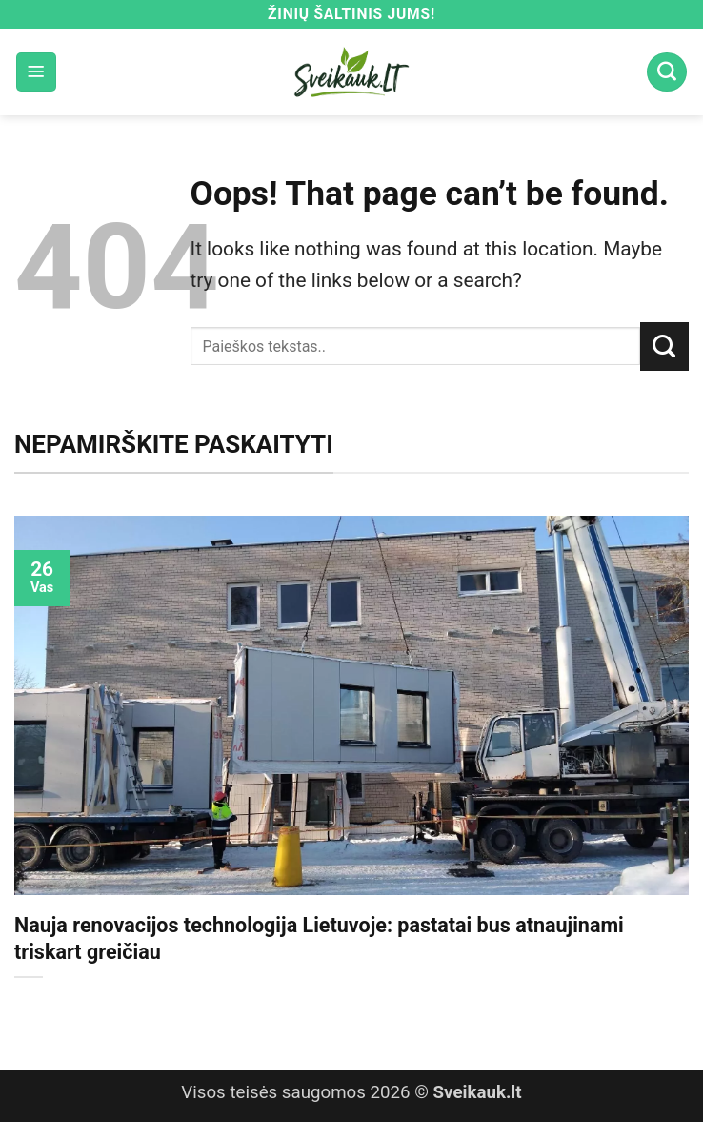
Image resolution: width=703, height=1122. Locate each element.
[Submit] (664, 346)
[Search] (667, 72)
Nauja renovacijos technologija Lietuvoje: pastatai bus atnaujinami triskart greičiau (319, 938)
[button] (36, 72)
